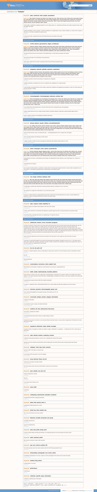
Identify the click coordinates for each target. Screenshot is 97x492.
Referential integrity (32, 182)
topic (31, 203)
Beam (33, 19)
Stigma (60, 47)
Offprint (28, 154)
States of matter (69, 100)
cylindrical (36, 15)
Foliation (49, 76)
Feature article (60, 151)
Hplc (62, 98)
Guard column (53, 128)
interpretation (34, 452)
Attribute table (65, 179)
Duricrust (63, 72)
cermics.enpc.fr (26, 281)
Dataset (52, 180)
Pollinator (33, 49)
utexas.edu (25, 84)
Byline (48, 151)
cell (41, 248)
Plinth (58, 18)
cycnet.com (25, 268)
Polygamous (63, 49)
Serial (55, 151)
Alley (37, 125)
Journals (52, 151)
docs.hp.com (26, 339)
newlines (32, 308)
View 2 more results (28, 92)
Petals (68, 49)
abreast (32, 123)
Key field (33, 183)
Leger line (56, 127)
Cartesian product (75, 127)
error (34, 445)
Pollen (71, 49)
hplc (62, 96)
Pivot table (54, 182)
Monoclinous (46, 50)
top (35, 410)
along (41, 429)
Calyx (55, 50)
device (40, 460)
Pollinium (41, 50)
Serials (74, 155)
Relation (69, 179)
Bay (44, 19)
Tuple (33, 179)
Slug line (55, 155)
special (39, 402)
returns (38, 445)
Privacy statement (51, 490)
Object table (38, 183)
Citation (41, 152)
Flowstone (40, 72)
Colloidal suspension (37, 101)
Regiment (67, 125)
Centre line (66, 127)
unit (48, 418)
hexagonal (54, 222)
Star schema (30, 180)
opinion (46, 148)
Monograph (45, 152)
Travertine (63, 73)
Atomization (26, 101)
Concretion (26, 76)
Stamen (53, 46)
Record (25, 182)
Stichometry (79, 128)
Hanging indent (59, 128)
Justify (36, 128)
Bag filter (78, 100)
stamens (36, 43)
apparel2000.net (26, 343)
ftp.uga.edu (25, 27)
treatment (53, 394)
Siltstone (69, 74)
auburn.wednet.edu (27, 256)
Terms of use (57, 490)
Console (47, 19)
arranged (53, 326)
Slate (44, 72)
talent (31, 402)
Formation (48, 125)
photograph (41, 452)
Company (30, 128)
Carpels (36, 49)
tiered (31, 410)
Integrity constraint (58, 183)
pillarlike (44, 69)
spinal (52, 289)
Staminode (42, 47)
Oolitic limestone (46, 73)
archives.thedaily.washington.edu (29, 216)
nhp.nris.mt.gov (26, 426)
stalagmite (33, 69)
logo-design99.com (27, 237)
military (46, 123)
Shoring (25, 22)
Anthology (61, 154)
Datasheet (63, 182)
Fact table (25, 180)
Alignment (26, 128)
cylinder (58, 96)
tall (42, 371)
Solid (65, 100)
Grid (70, 128)
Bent (55, 18)
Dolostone (52, 73)
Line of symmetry (66, 128)
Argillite (28, 73)
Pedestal (33, 18)
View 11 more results (28, 173)
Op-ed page (65, 154)
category (48, 297)
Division (25, 129)
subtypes (32, 347)
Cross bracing (78, 19)
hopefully (45, 203)
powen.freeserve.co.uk (27, 63)
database (44, 177)
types (42, 476)
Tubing (35, 104)
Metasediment (64, 74)
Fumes (38, 104)
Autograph (59, 155)
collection (32, 476)
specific (38, 476)
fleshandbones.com (27, 293)
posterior (38, 289)
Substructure (72, 19)
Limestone (76, 72)
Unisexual (73, 47)
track (43, 347)
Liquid (45, 100)
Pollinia (52, 47)
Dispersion (49, 100)
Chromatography (51, 98)
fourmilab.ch (26, 260)
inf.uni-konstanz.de (27, 355)
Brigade (27, 127)
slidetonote (33, 222)
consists (51, 335)
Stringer (50, 19)
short (42, 402)
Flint (29, 76)
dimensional (44, 308)
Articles (69, 154)
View (67, 180)
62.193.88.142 (26, 322)
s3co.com (25, 414)
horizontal (43, 418)
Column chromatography (34, 98)
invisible (38, 418)
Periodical (61, 152)
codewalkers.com (26, 480)
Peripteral (40, 128)
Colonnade (38, 18)
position (43, 445)
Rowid (30, 183)
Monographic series (43, 154)
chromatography (44, 96)
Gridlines (33, 125)
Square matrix (51, 129)
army (31, 387)
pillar (31, 15)
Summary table (73, 182)
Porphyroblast (33, 76)
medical (32, 460)
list (36, 308)
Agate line (47, 127)
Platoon (33, 128)
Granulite (76, 74)
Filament (29, 49)
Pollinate (25, 49)
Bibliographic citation (52, 152)
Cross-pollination (76, 49)
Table (31, 179)
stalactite (38, 69)
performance (33, 468)
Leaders (54, 125)
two (45, 410)
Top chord (33, 22)
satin (31, 335)
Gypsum (72, 74)
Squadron (77, 125)
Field (80, 182)
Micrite (59, 73)
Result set (48, 180)
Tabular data (37, 179)
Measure (70, 125)
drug (36, 460)
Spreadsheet (37, 129)
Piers (47, 18)
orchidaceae (55, 43)
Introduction (70, 155)
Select (63, 183)
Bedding (71, 72)
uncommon (41, 264)
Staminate (44, 46)
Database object (68, 183)
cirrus (43, 222)
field (49, 177)
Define (90, 5)
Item (82, 180)
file (46, 445)
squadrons (33, 326)
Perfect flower (49, 46)
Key (27, 182)
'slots (37, 347)
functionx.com (26, 301)
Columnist (32, 151)
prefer (41, 437)
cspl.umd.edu (26, 212)
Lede (41, 155)
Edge (74, 125)
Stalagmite (32, 72)
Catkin (38, 50)
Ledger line (58, 125)
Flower (32, 47)
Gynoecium (80, 46)
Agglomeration (53, 101)
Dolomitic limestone (57, 74)
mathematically (42, 271)
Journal (25, 152)
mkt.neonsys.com (26, 187)
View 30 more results (28, 200)
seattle (35, 271)
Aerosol (56, 100)
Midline (35, 127)
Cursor (44, 183)
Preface (72, 154)
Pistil (73, 46)
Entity (77, 182)
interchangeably (45, 289)
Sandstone (80, 72)
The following (65, 151)
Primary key (64, 180)
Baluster (30, 19)
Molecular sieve (74, 98)
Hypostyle (38, 22)
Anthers (69, 47)
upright (45, 15)
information (55, 297)
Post (53, 18)
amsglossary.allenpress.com (28, 244)
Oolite (31, 73)
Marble (55, 72)
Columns (39, 125)
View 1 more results (28, 219)
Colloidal (74, 100)
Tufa (49, 74)
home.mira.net (26, 80)
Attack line (29, 129)
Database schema (49, 179)
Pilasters (44, 18)
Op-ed (58, 152)
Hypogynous (36, 47)
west (31, 429)
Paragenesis (42, 76)
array (31, 359)
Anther (76, 46)
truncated (48, 222)
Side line (43, 125)
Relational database (37, 180)
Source (65, 152)
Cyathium (31, 50)
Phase (56, 98)
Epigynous (26, 47)
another (42, 410)
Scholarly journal (55, 154)
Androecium (32, 46)
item (39, 308)
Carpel (29, 47)
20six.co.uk (25, 472)
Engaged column (56, 19)
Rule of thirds (74, 128)
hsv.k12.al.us (26, 383)
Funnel (72, 101)
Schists (41, 73)
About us (8, 0)
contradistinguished (54, 123)
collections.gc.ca (26, 379)
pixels (37, 429)
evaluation (47, 394)
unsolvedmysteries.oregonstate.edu (29, 108)
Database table (43, 179)
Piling (65, 19)
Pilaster (50, 18)
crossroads (33, 297)
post (31, 371)
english (51, 264)
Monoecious (41, 49)
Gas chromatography (44, 98)
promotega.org (26, 375)
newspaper (37, 148)
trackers (39, 222)
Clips (68, 152)
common (48, 347)
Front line (46, 129)
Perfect (57, 46)
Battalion (63, 125)
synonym (36, 437)
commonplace (34, 264)
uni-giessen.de (26, 351)
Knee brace (62, 18)
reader (40, 203)
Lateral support (76, 18)
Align (49, 128)
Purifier (59, 98)
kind (35, 402)
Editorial (73, 151)
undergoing (33, 394)
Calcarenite (35, 73)
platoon (37, 123)
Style (50, 49)
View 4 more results (28, 119)
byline (31, 148)
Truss (36, 19)
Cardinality (59, 182)
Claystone (36, 74)
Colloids (75, 101)
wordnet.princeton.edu (27, 138)
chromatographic (34, 96)
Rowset (38, 182)
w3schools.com (26, 449)
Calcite (78, 73)
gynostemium (43, 43)
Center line (52, 127)
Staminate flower (68, 46)
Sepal (58, 50)
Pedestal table (40, 19)
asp (31, 445)
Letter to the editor (30, 152)
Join (55, 180)
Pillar (31, 18)
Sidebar (74, 152)
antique (39, 297)
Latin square (42, 127)
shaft (41, 15)
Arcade (27, 19)
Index (42, 180)
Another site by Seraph (88, 490)
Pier (41, 18)
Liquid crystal (61, 100)
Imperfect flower (47, 47)
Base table (68, 182)
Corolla (59, 49)
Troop (51, 125)
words (50, 452)
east (34, 429)
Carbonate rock (30, 74)
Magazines (45, 151)
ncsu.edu (25, 285)
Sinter (46, 76)
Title (31, 154)
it (45, 402)
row (31, 177)
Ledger (41, 22)
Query (42, 183)
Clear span (62, 19)
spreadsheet (51, 15)
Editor (25, 155)
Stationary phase (67, 98)
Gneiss (51, 74)
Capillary (78, 98)
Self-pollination (65, 47)
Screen (32, 104)
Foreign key (45, 182)
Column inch (61, 127)
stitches (35, 335)
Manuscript (78, 152)
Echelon (31, 127)
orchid (32, 43)
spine (31, 437)
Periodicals (37, 152)
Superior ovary (26, 50)
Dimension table (56, 179)
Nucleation (31, 101)
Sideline (42, 129)
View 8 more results (28, 65)
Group (46, 128)
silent (46, 264)
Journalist (80, 151)
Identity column (72, 180)
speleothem (56, 69)
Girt (24, 19)
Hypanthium (46, 49)
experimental (40, 394)
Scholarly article (35, 154)
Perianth (68, 50)
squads (42, 123)
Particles (43, 101)
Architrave (29, 22)
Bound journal (77, 154)
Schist (25, 73)
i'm (49, 203)
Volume (51, 155)
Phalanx (70, 127)
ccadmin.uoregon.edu (27, 197)
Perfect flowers (62, 46)
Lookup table (58, 180)
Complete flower (54, 49)
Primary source (64, 155)
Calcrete (25, 74)
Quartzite (59, 72)
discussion (51, 308)
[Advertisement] (11, 34)
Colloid (53, 100)
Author (70, 152)
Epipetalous (51, 50)
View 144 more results (29, 40)
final (55, 264)
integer (35, 177)
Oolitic (70, 73)
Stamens (36, 46)
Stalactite (36, 72)
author (54, 452)
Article (70, 151)
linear (40, 359)
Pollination (56, 47)
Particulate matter (27, 104)
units (37, 410)
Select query (26, 183)
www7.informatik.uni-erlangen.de (29, 142)
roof (44, 371)
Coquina (43, 74)
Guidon (38, 127)
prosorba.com (26, 112)
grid (38, 248)
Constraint (49, 182)
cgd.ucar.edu (26, 252)
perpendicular (53, 148)
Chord (65, 18)
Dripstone (52, 72)
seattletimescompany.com (28, 277)
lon (31, 248)
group (51, 418)
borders (40, 335)
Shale (39, 73)
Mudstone (74, 73)
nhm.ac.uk (25, 441)
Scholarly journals (46, 155)
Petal (35, 50)
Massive (38, 76)
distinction (39, 326)
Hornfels (39, 74)
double (48, 326)
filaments (32, 418)
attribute (39, 177)
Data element (78, 179)
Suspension (48, 101)
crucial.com (25, 367)
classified (49, 271)
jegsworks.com (26, 37)
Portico (68, 19)
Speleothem (47, 72)
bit (46, 359)
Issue (76, 151)
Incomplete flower (62, 50)
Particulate (40, 100)
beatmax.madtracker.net (28, 233)
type (40, 347)
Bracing (81, 18)
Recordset (74, 179)
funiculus (32, 289)
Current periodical (33, 155)
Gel (43, 100)
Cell (80, 127)
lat (33, 248)
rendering (46, 335)
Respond (45, 22)
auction (44, 297)
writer (42, 148)
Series (38, 155)
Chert (46, 74)
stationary (52, 96)
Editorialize (36, 151)
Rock (66, 72)
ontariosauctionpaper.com (28, 305)
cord (56, 289)
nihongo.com (26, 486)
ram (35, 248)
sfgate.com (25, 406)
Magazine (41, 151)
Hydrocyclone (67, 101)
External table (77, 180)
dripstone (50, 69)
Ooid (69, 72)
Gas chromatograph (61, 101)
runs (46, 452)
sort (39, 371)
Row (43, 128)
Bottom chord (70, 18)
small (34, 387)
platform (55, 271)
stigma (49, 43)
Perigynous (78, 47)
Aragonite (67, 73)
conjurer (35, 203)
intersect (35, 359)
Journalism (49, 154)
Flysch (56, 73)
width (31, 271)
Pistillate (40, 46)
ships (44, 326)
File (30, 125)
